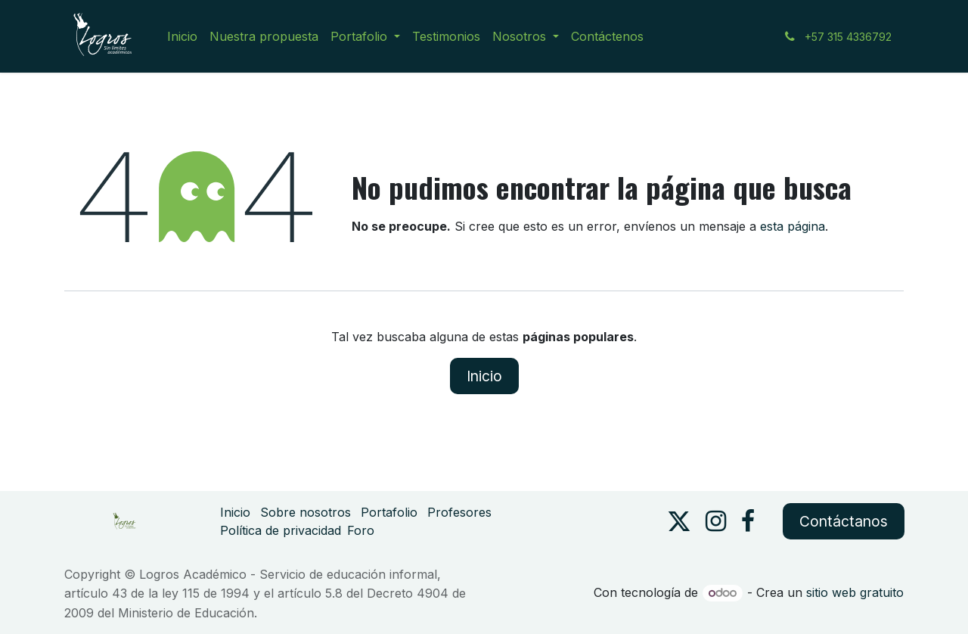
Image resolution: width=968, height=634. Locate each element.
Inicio (484, 376)
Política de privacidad (280, 530)
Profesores (459, 512)
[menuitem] (182, 36)
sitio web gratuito (855, 592)
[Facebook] (748, 521)
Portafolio (389, 512)
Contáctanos (843, 521)
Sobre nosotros (305, 512)
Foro (360, 530)
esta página (792, 226)
